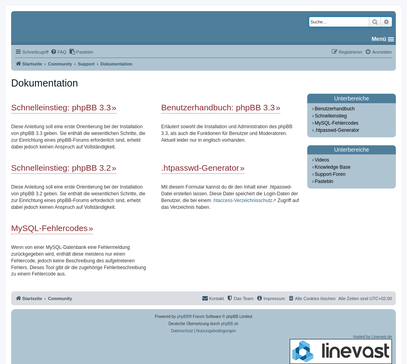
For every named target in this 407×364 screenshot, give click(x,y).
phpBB (183, 316)
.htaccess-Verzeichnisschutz (242, 200)
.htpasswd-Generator (200, 167)
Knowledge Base (333, 167)
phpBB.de (229, 324)
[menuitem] (58, 52)
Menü (379, 39)
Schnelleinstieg (331, 116)
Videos (322, 160)
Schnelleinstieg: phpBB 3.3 (61, 107)
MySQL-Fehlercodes (49, 228)
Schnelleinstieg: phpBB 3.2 (61, 167)
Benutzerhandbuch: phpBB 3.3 (218, 107)
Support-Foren (330, 174)
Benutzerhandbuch (335, 109)
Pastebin (324, 181)
